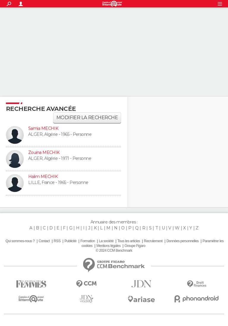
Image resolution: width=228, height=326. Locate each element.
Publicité (70, 241)
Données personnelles (183, 241)
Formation (87, 241)
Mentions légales (108, 246)
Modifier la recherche (87, 117)
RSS (57, 241)
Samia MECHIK (43, 128)
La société (106, 241)
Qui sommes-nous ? (20, 241)
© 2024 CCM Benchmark (114, 250)
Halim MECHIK (43, 176)
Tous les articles (129, 241)
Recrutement (153, 241)
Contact (44, 241)
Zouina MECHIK (44, 152)
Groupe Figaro (134, 246)
